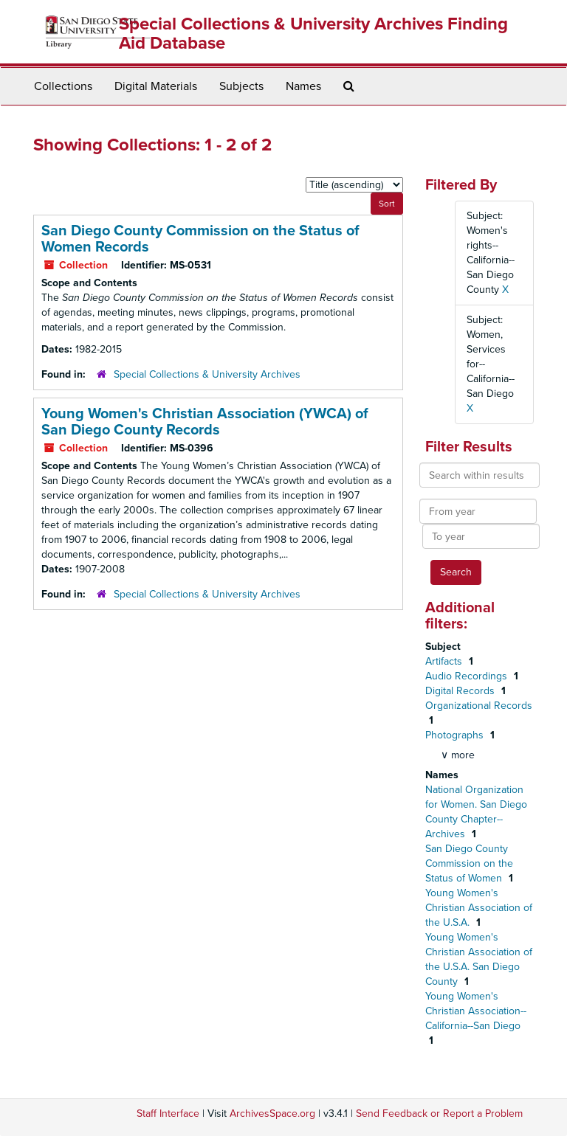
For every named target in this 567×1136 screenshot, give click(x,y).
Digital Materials (155, 86)
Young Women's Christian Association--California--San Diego (475, 1011)
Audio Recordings (467, 676)
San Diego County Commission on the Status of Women (469, 863)
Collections (63, 86)
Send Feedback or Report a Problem (439, 1113)
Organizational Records (478, 705)
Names (303, 86)
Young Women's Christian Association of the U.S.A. (478, 908)
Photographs (456, 735)
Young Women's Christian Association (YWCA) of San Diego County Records (204, 422)
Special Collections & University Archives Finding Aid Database (313, 33)
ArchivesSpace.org (272, 1113)
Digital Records (461, 691)
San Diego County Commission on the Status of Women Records (200, 239)
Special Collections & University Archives (207, 374)
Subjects (241, 86)
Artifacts (445, 661)
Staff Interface (168, 1113)
